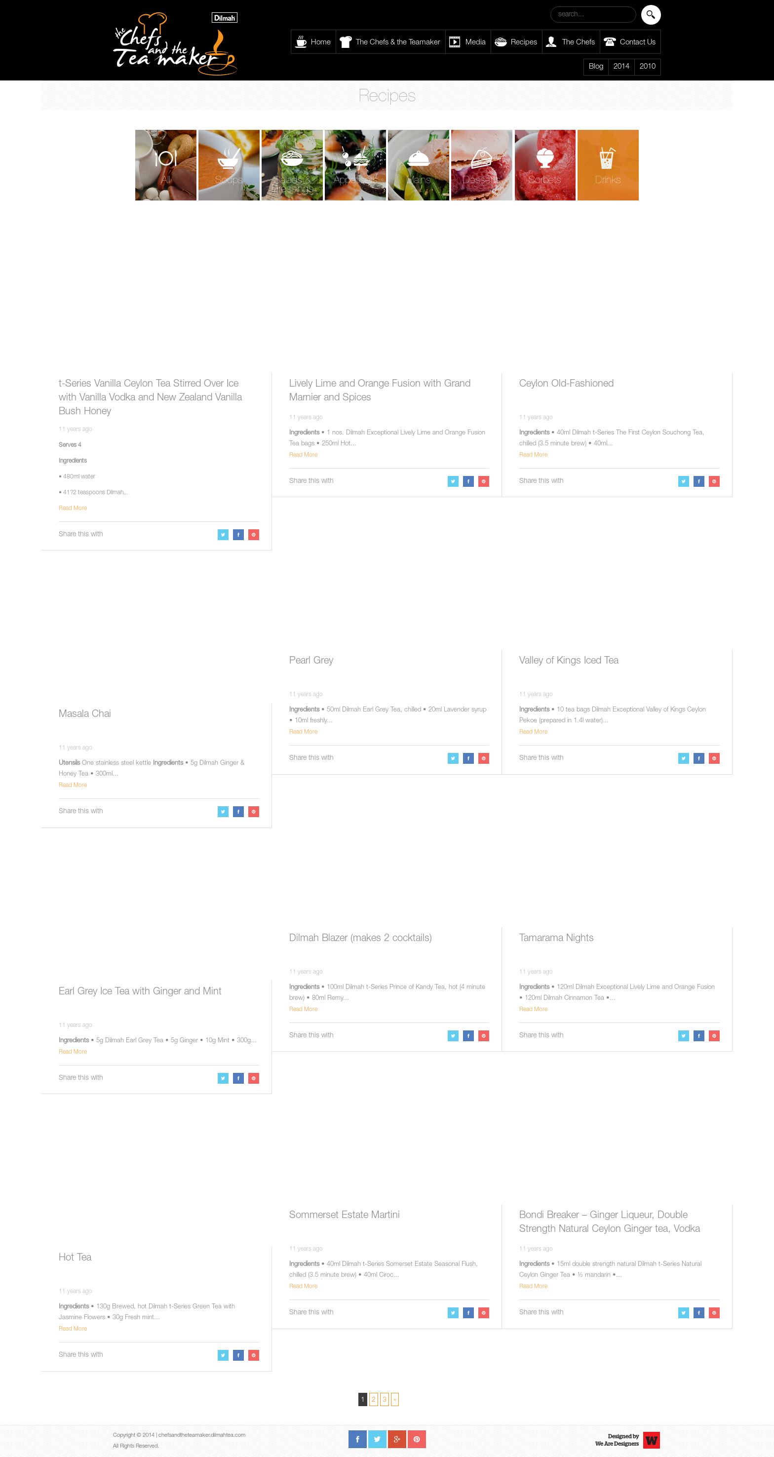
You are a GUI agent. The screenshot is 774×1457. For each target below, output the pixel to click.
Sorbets (545, 181)
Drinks (608, 181)
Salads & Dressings (292, 185)
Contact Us (638, 42)
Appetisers (356, 181)
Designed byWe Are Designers (617, 1440)
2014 (621, 67)
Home (321, 42)
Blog (596, 67)
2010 (648, 67)
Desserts (482, 181)
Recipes (524, 42)
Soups (229, 181)
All (165, 181)
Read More (73, 509)
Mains (418, 181)
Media (475, 42)
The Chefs (578, 42)
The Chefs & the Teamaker (398, 42)
